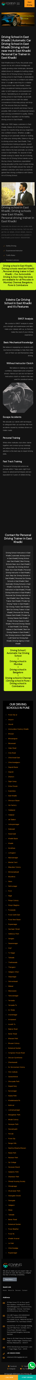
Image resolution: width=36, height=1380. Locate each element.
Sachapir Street (14, 929)
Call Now (9, 1377)
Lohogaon (12, 853)
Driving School (17, 650)
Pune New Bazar (14, 920)
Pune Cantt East (14, 915)
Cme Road (12, 753)
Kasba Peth (12, 1096)
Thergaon (11, 967)
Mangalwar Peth (14, 1115)
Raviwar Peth (13, 1158)
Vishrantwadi (13, 981)
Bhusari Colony (13, 1043)
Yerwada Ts (12, 1005)
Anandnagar (12, 1015)
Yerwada (11, 1000)
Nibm (10, 881)
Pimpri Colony (13, 900)
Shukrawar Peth (14, 1191)
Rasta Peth (12, 1153)
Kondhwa (11, 848)
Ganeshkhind (13, 1077)
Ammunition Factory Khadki (18, 729)
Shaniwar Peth (13, 1177)
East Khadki (12, 796)
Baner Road (12, 1034)
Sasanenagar (13, 943)
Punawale (11, 910)
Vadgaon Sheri (13, 972)
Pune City (11, 1139)
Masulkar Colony (14, 867)
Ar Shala (11, 1010)
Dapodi (10, 772)
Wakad (10, 986)
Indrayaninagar (13, 824)
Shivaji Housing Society (16, 1181)
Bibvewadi (12, 743)
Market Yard (12, 862)
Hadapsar (11, 810)
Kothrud (11, 1105)
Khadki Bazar (13, 838)
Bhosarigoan (12, 739)
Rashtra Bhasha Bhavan (17, 1148)
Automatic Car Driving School (18, 654)
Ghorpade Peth (13, 1081)
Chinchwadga (13, 1248)
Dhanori (11, 777)
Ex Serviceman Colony (16, 1067)
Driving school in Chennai (18, 678)
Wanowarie (12, 991)
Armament (12, 1019)
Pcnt (10, 891)
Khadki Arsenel (13, 1238)
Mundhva (11, 877)
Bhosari (11, 734)
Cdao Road (12, 748)
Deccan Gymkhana (15, 1058)
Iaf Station (12, 819)
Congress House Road (16, 1053)
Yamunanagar (13, 996)
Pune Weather (13, 1229)
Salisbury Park (13, 934)
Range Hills (12, 1143)
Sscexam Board (14, 1167)
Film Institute (12, 1072)
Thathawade (12, 962)
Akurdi (10, 724)
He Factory (12, 805)
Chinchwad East (14, 758)
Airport (10, 720)
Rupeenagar (12, 924)
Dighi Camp (12, 781)
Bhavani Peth (13, 1038)
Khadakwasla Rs (14, 1100)
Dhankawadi (12, 1062)
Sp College (12, 1162)
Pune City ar (12, 715)
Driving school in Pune (18, 680)
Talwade (11, 958)
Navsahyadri (12, 1129)
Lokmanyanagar (14, 1110)
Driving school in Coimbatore (18, 685)
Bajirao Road (12, 1029)
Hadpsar (11, 815)
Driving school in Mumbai (18, 663)
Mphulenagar (13, 858)
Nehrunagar (12, 886)
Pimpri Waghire (13, 905)
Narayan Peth (13, 1124)
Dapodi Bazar (13, 767)
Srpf (10, 948)
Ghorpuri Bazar (14, 800)
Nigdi (10, 896)
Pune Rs (11, 1234)
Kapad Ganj (12, 1086)
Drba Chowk (12, 786)
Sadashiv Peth (13, 1172)
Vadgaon (11, 1205)
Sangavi (11, 939)
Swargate (11, 1200)
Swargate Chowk (14, 1196)
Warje (10, 1210)
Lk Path (11, 1243)
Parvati (10, 1134)
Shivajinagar (12, 1186)
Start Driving (29, 3)
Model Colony (13, 1119)
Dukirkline (12, 791)
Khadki (10, 843)
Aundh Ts (11, 1024)
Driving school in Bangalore (18, 671)
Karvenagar (12, 1091)
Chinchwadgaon (14, 762)
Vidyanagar (12, 977)
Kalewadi (11, 829)
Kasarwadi (12, 834)
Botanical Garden (14, 1048)
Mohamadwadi (13, 872)
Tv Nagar (11, 953)
